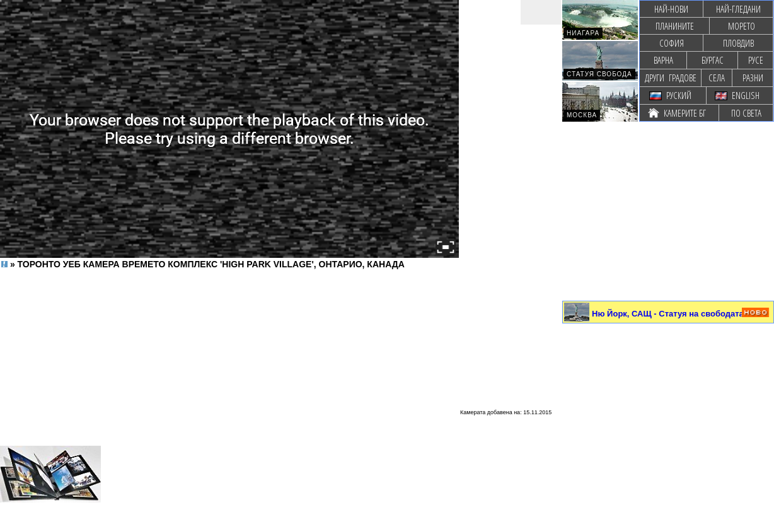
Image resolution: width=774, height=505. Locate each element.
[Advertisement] (229, 300)
